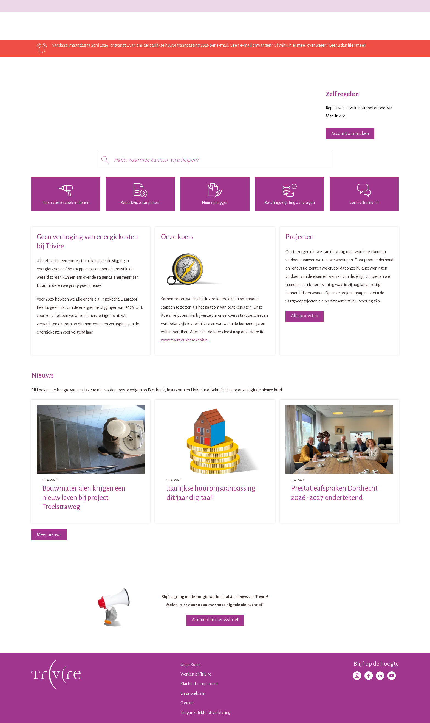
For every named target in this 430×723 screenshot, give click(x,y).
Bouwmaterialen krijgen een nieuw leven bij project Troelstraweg (83, 497)
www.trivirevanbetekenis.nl (185, 340)
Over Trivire (186, 25)
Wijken (158, 25)
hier (351, 45)
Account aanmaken (350, 133)
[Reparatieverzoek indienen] (65, 194)
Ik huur (82, 25)
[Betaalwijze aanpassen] (140, 194)
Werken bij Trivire (381, 6)
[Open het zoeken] (393, 26)
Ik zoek (105, 25)
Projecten (132, 25)
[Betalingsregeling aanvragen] (289, 194)
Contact (214, 25)
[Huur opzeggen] (215, 194)
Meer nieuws (49, 534)
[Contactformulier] (364, 194)
